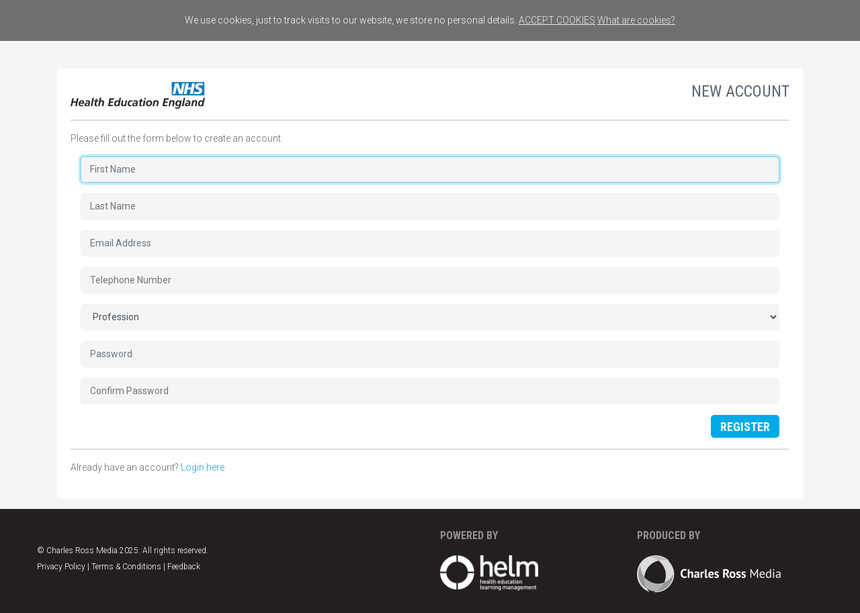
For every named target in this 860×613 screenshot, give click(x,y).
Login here (202, 467)
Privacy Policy (61, 566)
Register (745, 427)
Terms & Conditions (126, 566)
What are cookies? (636, 20)
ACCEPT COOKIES (557, 20)
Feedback (183, 566)
